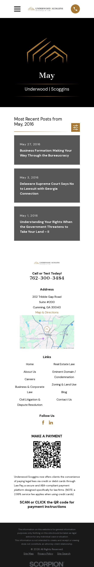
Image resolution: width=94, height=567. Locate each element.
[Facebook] (43, 422)
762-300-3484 (47, 278)
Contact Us (64, 399)
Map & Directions (47, 312)
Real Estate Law (64, 364)
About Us (30, 372)
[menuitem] (29, 554)
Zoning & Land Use (64, 384)
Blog (64, 392)
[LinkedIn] (51, 422)
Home (30, 364)
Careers (30, 379)
